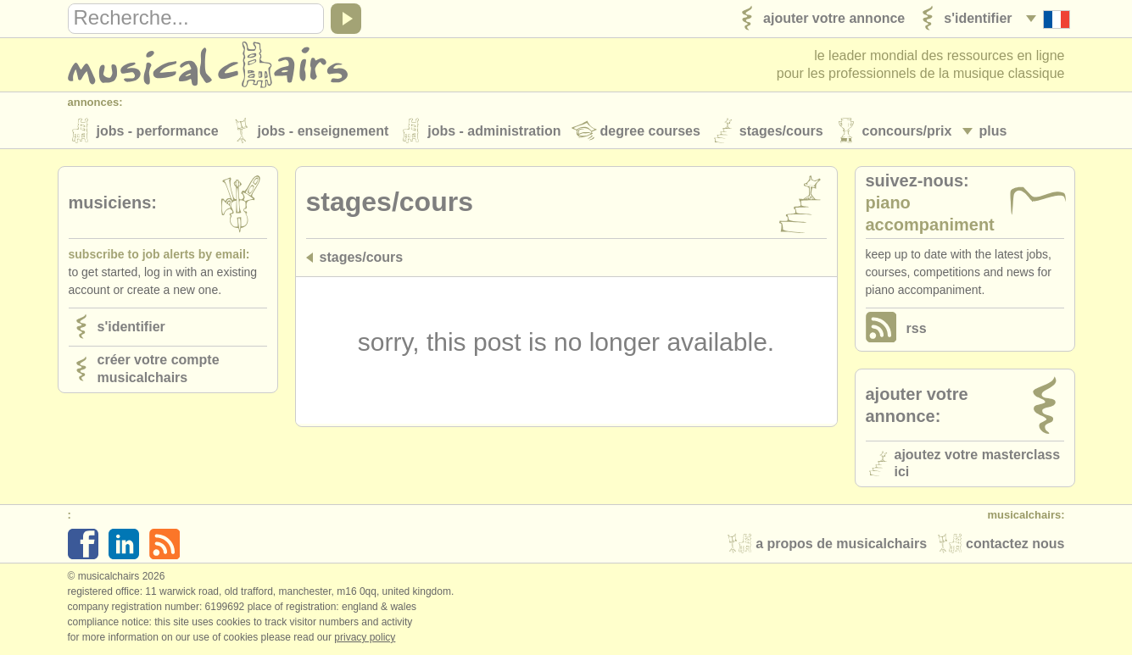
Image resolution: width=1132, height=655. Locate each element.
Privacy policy (364, 637)
